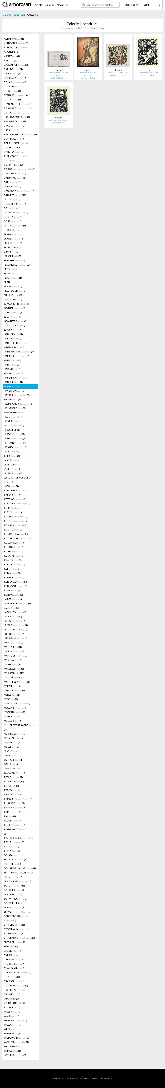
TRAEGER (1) (14, 981)
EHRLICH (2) (13, 243)
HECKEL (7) (12, 399)
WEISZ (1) (11, 1029)
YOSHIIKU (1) (15, 1055)
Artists (38, 4)
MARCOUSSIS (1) (15, 655)
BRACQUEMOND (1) (17, 117)
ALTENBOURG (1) (17, 47)
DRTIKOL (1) (15, 225)
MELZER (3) (12, 686)
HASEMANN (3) (16, 377)
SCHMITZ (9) (13, 877)
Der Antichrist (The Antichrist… (88, 73)
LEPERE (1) (16, 625)
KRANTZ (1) (13, 560)
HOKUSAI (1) (16, 447)
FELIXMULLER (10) (17, 264)
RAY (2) (10, 816)
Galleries (49, 4)
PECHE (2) (13, 777)
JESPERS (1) (13, 473)
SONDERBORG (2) (17, 918)
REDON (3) (12, 820)
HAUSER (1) (13, 382)
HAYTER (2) (17, 395)
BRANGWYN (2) (15, 121)
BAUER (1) (12, 73)
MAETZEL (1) (13, 647)
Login (146, 4)
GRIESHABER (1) (14, 325)
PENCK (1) (11, 785)
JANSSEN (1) (13, 464)
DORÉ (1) (12, 221)
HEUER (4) (13, 416)
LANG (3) (11, 607)
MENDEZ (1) (14, 690)
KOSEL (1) (13, 551)
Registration (131, 4)
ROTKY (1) (11, 846)
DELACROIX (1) (15, 203)
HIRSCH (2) (14, 434)
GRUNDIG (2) (13, 334)
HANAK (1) (12, 360)
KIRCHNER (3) (17, 503)
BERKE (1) (12, 90)
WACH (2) (11, 1016)
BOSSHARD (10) (17, 108)
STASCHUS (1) (14, 924)
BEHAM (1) (15, 82)
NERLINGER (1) (14, 733)
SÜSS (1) (11, 946)
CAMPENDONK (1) (17, 143)
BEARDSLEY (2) (15, 77)
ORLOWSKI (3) (14, 768)
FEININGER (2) (14, 260)
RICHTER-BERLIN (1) (19, 837)
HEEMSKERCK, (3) (18, 403)
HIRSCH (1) (15, 438)
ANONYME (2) (11, 51)
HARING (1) (12, 369)
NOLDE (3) (11, 746)
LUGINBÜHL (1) (16, 638)
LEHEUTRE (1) (15, 620)
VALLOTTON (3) (14, 1003)
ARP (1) (10, 60)
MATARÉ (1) (13, 677)
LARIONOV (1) (15, 612)
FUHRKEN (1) (13, 295)
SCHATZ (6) (15, 859)
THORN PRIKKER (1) (17, 972)
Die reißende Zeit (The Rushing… (58, 73)
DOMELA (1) (13, 217)
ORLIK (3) (11, 764)
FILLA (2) (10, 273)
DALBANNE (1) (15, 177)
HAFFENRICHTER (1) (17, 343)
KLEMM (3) (13, 512)
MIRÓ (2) (11, 699)
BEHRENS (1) (13, 86)
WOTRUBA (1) (13, 1046)
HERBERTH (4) (14, 412)
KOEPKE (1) (13, 529)
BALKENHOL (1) (16, 64)
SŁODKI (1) (13, 950)
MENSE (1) (12, 694)
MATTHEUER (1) (17, 681)
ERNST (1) (11, 251)
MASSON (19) (14, 673)
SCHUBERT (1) (14, 894)
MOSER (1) (13, 716)
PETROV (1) (13, 790)
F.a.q (110, 1078)
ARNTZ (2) (12, 56)
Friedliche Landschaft (118, 72)
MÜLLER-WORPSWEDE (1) (19, 727)
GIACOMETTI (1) (16, 303)
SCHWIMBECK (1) (15, 898)
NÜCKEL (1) (12, 751)
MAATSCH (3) (13, 642)
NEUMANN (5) (13, 738)
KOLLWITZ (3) (14, 542)
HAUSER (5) (12, 386)
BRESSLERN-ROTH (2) (20, 134)
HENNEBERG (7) (15, 408)
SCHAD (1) (13, 855)
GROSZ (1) (13, 329)
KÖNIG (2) (13, 547)
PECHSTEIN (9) (14, 781)
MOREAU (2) (14, 712)
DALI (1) (12, 182)
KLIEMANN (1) (16, 516)
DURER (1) (13, 230)
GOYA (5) (13, 312)
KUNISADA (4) (15, 581)
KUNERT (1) (14, 577)
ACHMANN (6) (14, 38)
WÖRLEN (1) (16, 1042)
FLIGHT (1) (13, 277)
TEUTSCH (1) (14, 963)
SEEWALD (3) (14, 907)
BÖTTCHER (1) (14, 112)
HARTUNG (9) (13, 373)
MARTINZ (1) (13, 660)
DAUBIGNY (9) (19, 190)
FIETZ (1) (12, 269)
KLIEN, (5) (15, 521)
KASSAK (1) (12, 494)
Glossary (103, 1078)
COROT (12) (20, 169)
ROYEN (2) (12, 850)
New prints (62, 4)
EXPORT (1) (12, 256)
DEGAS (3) (12, 199)
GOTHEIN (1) (14, 308)
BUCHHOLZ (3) (14, 138)
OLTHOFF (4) (13, 759)
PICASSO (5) (13, 794)
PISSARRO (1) (14, 803)
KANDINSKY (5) (15, 490)
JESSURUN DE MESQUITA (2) (17, 479)
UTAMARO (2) (11, 998)
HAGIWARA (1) (14, 347)
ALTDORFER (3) (16, 43)
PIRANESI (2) (18, 798)
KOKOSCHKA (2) (16, 534)
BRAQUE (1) (14, 125)
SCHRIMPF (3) (14, 890)
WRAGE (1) (12, 1050)
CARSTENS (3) (14, 151)
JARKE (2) (12, 469)
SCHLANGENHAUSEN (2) (20, 868)
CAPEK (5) (12, 147)
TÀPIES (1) (12, 955)
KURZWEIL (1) (13, 594)
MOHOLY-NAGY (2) (17, 703)
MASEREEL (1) (14, 668)
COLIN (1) (11, 160)
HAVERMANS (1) (14, 390)
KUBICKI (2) (14, 564)
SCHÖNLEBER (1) (17, 881)
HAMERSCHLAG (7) (19, 351)
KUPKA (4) (12, 590)
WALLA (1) (12, 1024)
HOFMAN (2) (15, 442)
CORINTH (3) (13, 164)
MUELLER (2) (12, 720)
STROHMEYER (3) (19, 937)
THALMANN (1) (14, 968)
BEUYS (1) (12, 99)
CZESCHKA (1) (16, 173)
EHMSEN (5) (14, 238)
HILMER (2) (14, 425)
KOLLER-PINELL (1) (17, 538)
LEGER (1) (13, 616)
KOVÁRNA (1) (14, 555)
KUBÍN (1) (12, 573)
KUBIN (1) (12, 568)
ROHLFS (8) (14, 842)
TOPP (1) (12, 976)
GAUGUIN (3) (13, 299)
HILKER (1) (13, 421)
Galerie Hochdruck (13, 14)
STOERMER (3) (14, 933)
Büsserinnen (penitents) (148, 72)
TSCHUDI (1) (12, 994)
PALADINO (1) (15, 772)
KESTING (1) (14, 499)
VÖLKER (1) (12, 1007)
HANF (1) (11, 364)
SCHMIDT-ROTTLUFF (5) (19, 872)
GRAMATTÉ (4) (15, 321)
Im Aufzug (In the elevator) (58, 120)
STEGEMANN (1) (16, 929)
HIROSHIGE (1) (12, 429)
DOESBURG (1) (16, 212)
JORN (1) (11, 486)
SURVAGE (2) (14, 942)
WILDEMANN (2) (16, 1037)
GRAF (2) (13, 316)
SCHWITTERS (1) (15, 903)
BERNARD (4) (16, 95)
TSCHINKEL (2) (16, 985)
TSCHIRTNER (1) (16, 990)
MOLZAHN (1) (15, 707)
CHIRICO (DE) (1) (16, 156)
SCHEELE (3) (12, 864)
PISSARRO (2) (14, 807)
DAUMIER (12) (15, 195)
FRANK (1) (11, 282)
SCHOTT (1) (14, 885)
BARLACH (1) (13, 69)
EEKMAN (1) (13, 234)
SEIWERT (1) (17, 911)
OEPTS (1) (11, 755)
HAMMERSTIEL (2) (16, 356)
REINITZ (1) (15, 825)
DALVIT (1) (12, 186)
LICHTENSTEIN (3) (15, 629)
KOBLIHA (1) (15, 525)
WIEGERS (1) (12, 1033)
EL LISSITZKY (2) (12, 247)
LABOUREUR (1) (17, 603)
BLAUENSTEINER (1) (18, 104)
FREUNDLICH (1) (14, 290)
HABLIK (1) (13, 338)
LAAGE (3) (13, 599)
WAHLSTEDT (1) (15, 1020)
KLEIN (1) (13, 507)
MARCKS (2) (14, 651)
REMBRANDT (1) (19, 831)
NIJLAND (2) (12, 742)
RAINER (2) (12, 812)
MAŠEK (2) (12, 664)
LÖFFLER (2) (14, 634)
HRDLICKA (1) (14, 451)
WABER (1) (12, 1011)
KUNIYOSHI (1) (16, 586)
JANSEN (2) (15, 460)
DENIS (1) (12, 208)
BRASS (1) (11, 130)
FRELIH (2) (13, 286)
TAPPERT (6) (13, 959)
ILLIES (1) (12, 456)
